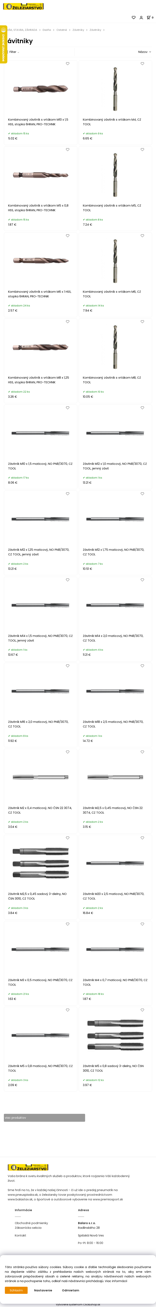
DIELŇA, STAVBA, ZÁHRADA (20, 30)
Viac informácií (116, 1281)
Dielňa (47, 30)
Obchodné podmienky (31, 1223)
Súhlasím (16, 1290)
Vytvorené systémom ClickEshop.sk (78, 1304)
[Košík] (151, 17)
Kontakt (20, 1236)
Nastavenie (44, 1290)
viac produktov (16, 1118)
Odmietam (71, 1290)
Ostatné (61, 30)
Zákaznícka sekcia (28, 1228)
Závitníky (78, 30)
